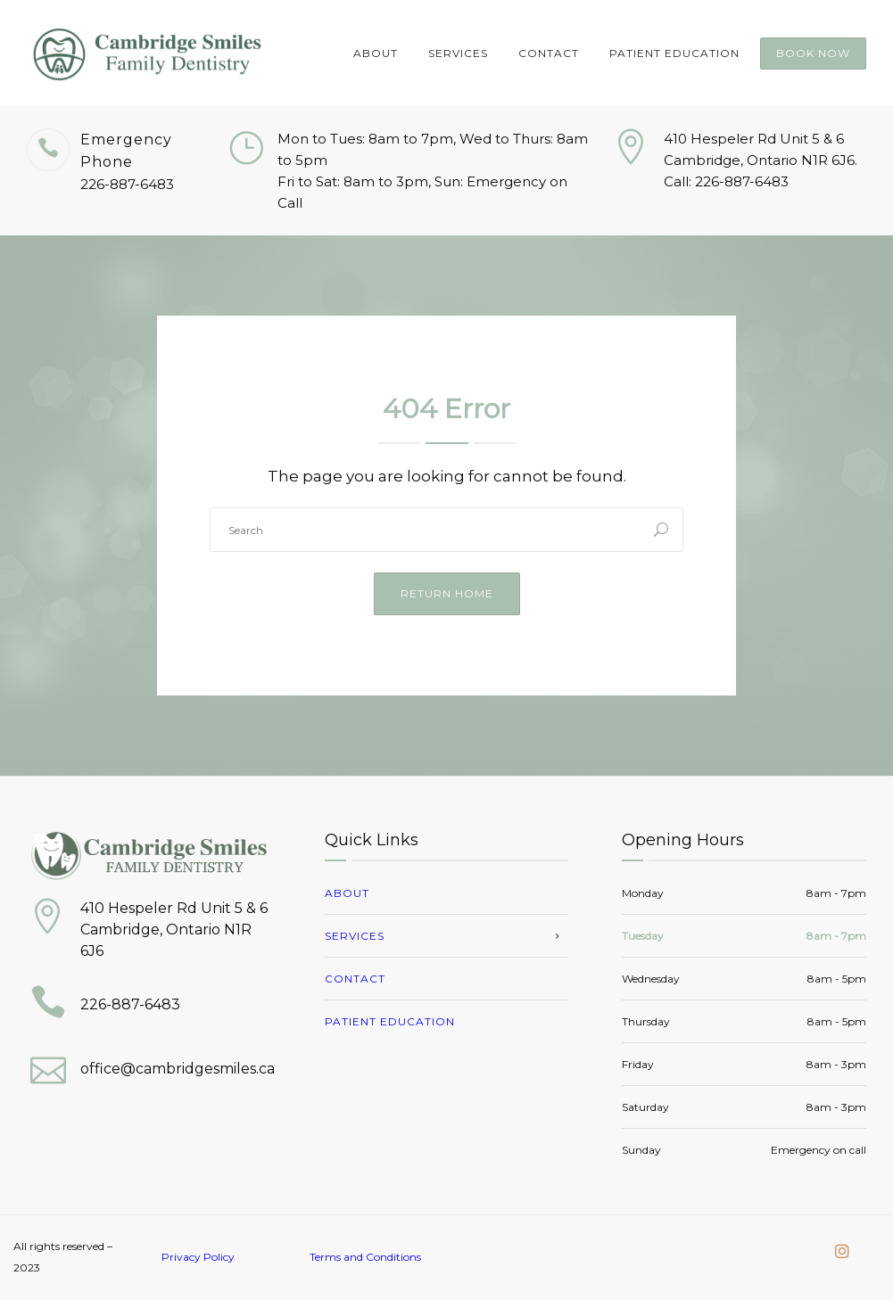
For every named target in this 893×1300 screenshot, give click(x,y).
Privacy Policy (198, 1256)
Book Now (813, 53)
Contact (548, 53)
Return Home (447, 593)
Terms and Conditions (365, 1256)
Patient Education (674, 53)
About (375, 53)
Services (458, 53)
